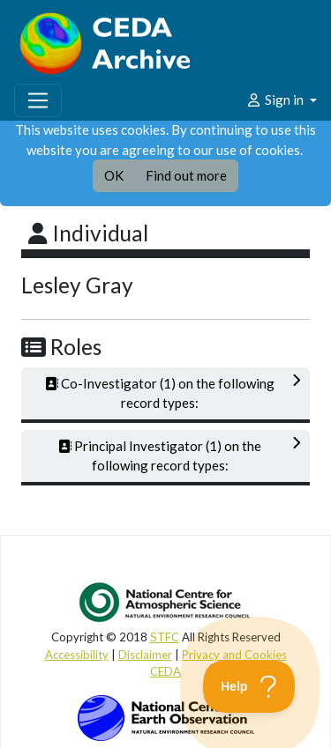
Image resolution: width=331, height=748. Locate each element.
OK (114, 175)
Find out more (186, 175)
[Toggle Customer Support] (249, 686)
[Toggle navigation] (38, 100)
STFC (164, 637)
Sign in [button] (275, 99)
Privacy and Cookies (234, 655)
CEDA (165, 671)
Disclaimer (145, 655)
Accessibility (77, 655)
